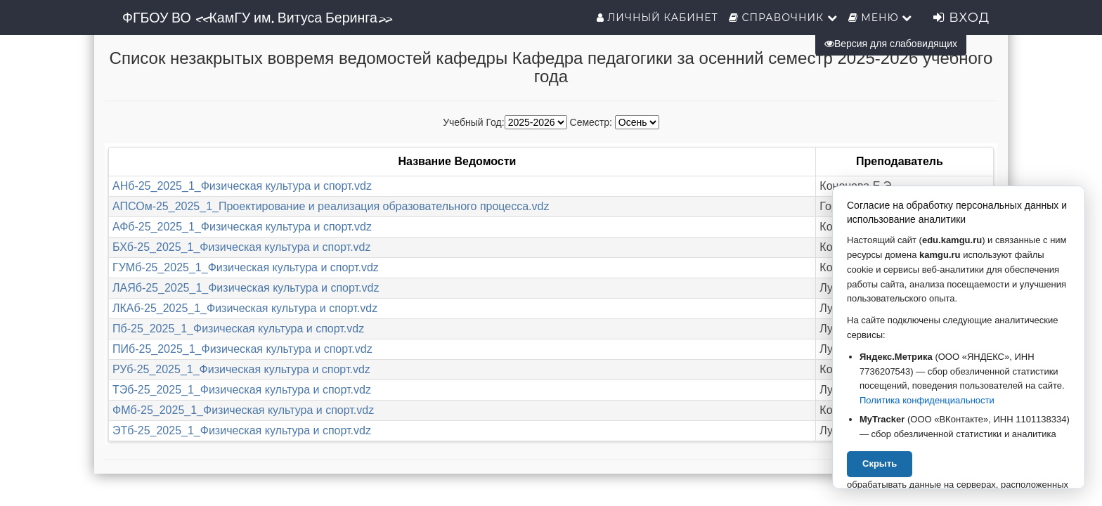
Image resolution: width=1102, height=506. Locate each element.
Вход (961, 17)
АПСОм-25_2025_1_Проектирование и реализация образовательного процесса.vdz (330, 206)
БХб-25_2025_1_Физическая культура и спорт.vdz (241, 247)
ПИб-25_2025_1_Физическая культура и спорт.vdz (242, 349)
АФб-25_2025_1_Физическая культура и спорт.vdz (242, 227)
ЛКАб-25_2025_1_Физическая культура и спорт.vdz (244, 308)
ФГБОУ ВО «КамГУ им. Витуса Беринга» (256, 17)
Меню (880, 17)
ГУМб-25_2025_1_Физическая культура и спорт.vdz (245, 267)
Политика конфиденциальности (927, 400)
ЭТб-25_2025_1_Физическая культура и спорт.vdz (241, 430)
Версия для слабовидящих (890, 43)
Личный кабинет (657, 17)
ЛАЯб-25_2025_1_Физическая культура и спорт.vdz (245, 288)
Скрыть (879, 463)
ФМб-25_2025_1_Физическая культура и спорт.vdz (243, 410)
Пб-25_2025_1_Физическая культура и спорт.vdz (238, 329)
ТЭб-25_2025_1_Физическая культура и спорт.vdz (241, 390)
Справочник (783, 17)
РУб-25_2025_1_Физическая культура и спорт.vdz (241, 369)
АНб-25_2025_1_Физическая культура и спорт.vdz (242, 186)
